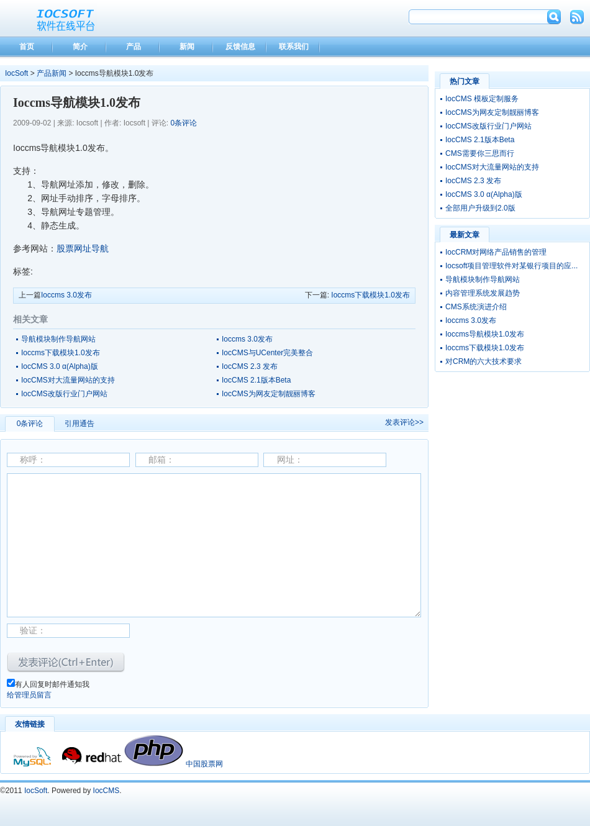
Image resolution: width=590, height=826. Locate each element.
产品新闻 (51, 73)
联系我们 (294, 46)
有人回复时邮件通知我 (52, 684)
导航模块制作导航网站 (58, 339)
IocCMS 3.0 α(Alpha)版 (59, 366)
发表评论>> (404, 422)
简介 (80, 46)
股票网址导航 (83, 248)
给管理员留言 (29, 695)
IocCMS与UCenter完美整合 (267, 352)
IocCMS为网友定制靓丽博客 (268, 393)
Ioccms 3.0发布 (66, 295)
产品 (133, 46)
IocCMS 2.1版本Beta (256, 380)
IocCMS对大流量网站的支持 (68, 380)
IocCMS (106, 790)
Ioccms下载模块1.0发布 (370, 295)
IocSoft (16, 73)
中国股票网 (204, 764)
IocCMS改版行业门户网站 (64, 393)
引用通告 (79, 423)
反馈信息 (240, 46)
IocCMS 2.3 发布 (250, 366)
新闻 (186, 46)
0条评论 (183, 123)
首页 (26, 46)
